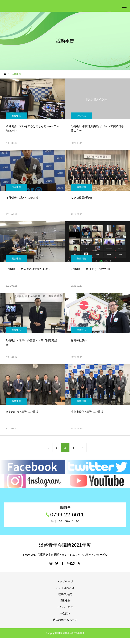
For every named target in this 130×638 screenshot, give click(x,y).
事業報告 (81, 187)
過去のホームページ (65, 619)
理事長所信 (65, 594)
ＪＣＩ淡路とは (65, 587)
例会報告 (16, 115)
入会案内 (65, 613)
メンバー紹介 (65, 607)
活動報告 (65, 600)
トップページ (65, 581)
